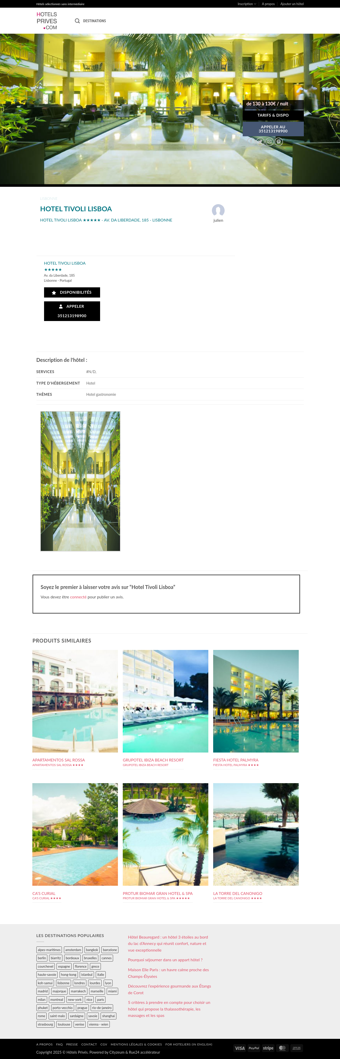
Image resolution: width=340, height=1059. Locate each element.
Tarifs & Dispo (273, 115)
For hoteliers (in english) (189, 1044)
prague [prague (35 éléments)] (82, 1008)
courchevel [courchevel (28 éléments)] (45, 966)
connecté (78, 596)
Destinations (94, 20)
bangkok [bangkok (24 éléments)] (92, 950)
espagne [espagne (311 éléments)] (64, 966)
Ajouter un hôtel (292, 4)
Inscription (247, 4)
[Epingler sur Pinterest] (279, 142)
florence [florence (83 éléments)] (81, 966)
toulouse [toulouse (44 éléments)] (64, 1024)
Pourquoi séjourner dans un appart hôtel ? (165, 959)
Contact (89, 1044)
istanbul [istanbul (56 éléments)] (86, 974)
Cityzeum (116, 1052)
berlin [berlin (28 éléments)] (42, 958)
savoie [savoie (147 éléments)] (92, 1016)
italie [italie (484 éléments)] (100, 974)
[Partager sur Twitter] (260, 142)
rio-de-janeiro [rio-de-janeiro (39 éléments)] (102, 1008)
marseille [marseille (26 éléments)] (97, 991)
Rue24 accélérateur (144, 1052)
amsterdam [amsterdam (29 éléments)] (73, 950)
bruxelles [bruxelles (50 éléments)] (90, 958)
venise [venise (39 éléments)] (79, 1024)
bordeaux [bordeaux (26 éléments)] (72, 958)
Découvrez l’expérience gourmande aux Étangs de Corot (169, 989)
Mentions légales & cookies (136, 1044)
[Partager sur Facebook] (251, 142)
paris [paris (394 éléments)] (100, 1000)
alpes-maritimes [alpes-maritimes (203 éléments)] (49, 950)
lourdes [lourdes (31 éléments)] (95, 983)
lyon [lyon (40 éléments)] (108, 983)
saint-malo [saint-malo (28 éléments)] (57, 1016)
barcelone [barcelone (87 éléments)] (110, 950)
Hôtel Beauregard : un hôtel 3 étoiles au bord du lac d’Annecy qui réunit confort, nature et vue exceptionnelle (168, 943)
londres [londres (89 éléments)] (79, 983)
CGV (103, 1044)
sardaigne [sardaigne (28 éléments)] (76, 1016)
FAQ (59, 1044)
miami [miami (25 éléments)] (112, 991)
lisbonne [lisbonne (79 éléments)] (64, 983)
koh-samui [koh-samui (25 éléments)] (45, 983)
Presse (72, 1044)
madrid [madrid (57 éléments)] (43, 991)
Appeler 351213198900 (72, 311)
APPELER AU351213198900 (273, 129)
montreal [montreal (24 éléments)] (56, 1000)
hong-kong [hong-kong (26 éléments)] (68, 974)
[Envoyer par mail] (269, 142)
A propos (268, 4)
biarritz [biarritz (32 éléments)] (56, 958)
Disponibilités (72, 292)
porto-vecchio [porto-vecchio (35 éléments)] (63, 1008)
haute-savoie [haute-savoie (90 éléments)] (47, 974)
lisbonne (49, 198)
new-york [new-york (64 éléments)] (74, 1000)
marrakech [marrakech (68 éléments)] (78, 991)
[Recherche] (77, 20)
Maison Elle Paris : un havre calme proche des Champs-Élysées (168, 973)
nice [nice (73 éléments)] (89, 1000)
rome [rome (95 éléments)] (41, 1016)
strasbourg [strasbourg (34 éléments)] (45, 1024)
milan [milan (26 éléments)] (42, 1000)
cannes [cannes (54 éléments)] (107, 958)
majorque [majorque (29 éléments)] (59, 991)
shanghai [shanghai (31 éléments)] (108, 1016)
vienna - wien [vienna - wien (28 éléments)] (98, 1024)
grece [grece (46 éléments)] (95, 966)
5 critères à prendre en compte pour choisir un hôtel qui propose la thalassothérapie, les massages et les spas (169, 1009)
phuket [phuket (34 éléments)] (43, 1008)
